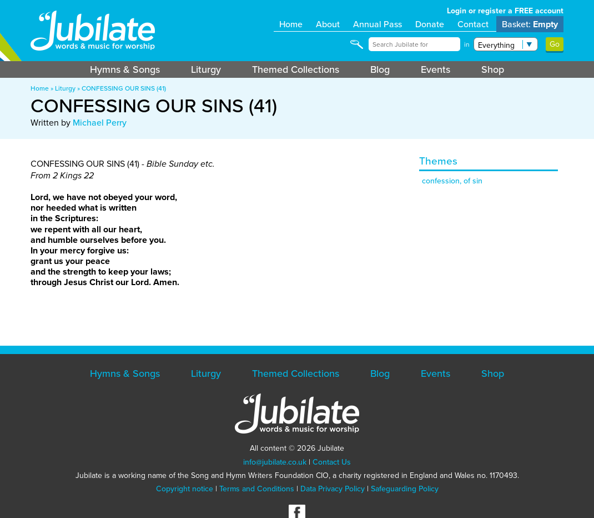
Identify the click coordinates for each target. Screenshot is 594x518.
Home (291, 24)
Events (435, 69)
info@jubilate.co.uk (274, 462)
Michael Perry (100, 122)
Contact (473, 24)
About (328, 24)
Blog (380, 69)
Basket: (530, 24)
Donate (429, 24)
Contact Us (332, 462)
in (467, 44)
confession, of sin (452, 181)
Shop (492, 69)
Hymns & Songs (125, 69)
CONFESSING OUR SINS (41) (124, 88)
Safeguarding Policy (405, 489)
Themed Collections (295, 69)
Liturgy (206, 69)
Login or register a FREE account (505, 11)
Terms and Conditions (256, 489)
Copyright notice (184, 489)
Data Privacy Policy (332, 489)
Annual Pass (377, 24)
